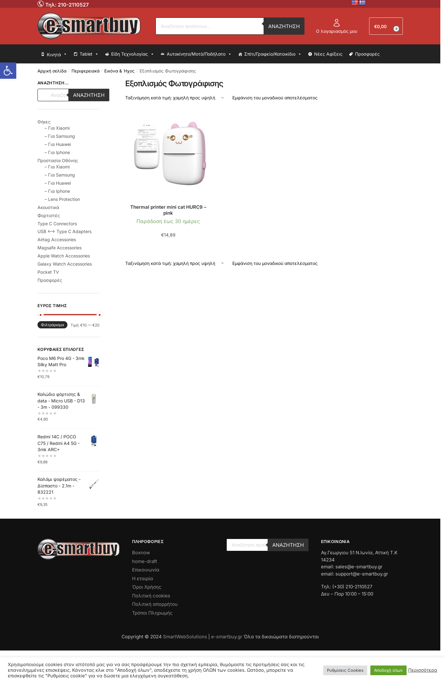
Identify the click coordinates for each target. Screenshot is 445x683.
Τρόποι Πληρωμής (152, 613)
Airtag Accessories (56, 239)
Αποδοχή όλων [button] (388, 670)
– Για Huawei (58, 144)
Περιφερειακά (86, 70)
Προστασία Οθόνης (57, 160)
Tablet (89, 54)
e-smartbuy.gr (226, 637)
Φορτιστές (48, 215)
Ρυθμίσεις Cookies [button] (345, 670)
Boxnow (141, 553)
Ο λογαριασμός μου (336, 26)
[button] (8, 70)
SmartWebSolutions (185, 637)
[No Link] (41, 3)
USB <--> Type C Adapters (64, 231)
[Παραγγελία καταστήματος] (175, 98)
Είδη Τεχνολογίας (132, 54)
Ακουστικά (48, 207)
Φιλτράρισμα (52, 324)
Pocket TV (48, 272)
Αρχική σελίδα (52, 70)
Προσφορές (367, 54)
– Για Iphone (57, 152)
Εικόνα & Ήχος (119, 70)
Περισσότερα (422, 670)
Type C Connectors (57, 223)
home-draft (144, 561)
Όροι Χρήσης (146, 587)
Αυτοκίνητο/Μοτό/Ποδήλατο (199, 54)
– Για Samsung (60, 136)
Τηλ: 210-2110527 (67, 5)
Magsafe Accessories (59, 247)
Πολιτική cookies (151, 596)
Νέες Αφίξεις (328, 54)
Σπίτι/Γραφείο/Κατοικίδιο (273, 54)
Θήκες (44, 121)
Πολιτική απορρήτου (155, 604)
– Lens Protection (62, 199)
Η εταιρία (142, 578)
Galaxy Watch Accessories (64, 264)
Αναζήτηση (284, 26)
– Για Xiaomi (57, 128)
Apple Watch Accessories (63, 255)
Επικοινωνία (145, 570)
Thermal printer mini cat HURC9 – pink (168, 210)
